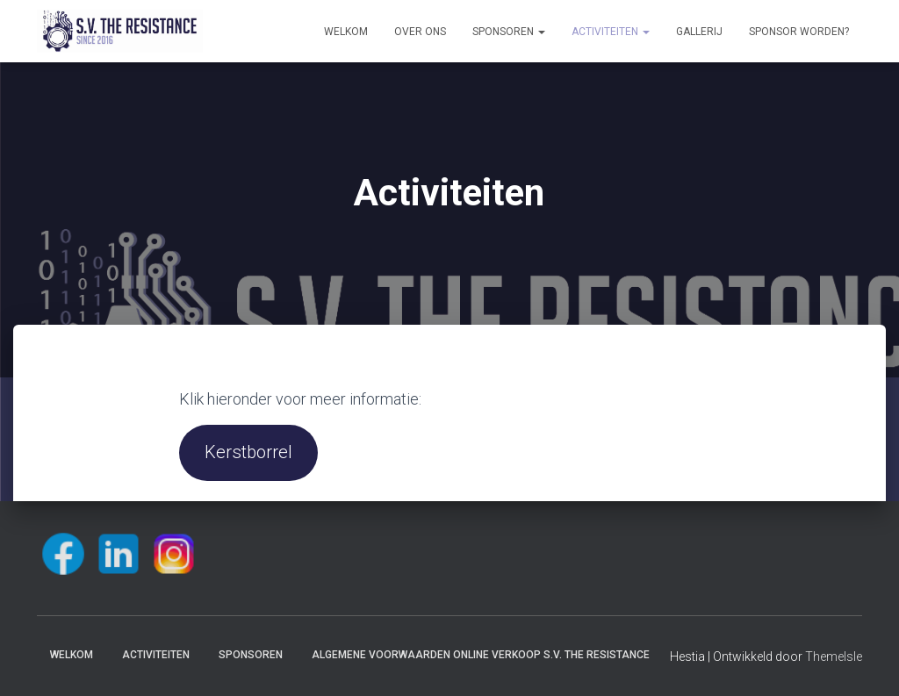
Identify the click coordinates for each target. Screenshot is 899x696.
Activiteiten (611, 31)
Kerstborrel (248, 452)
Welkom (346, 31)
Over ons (420, 31)
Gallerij (699, 31)
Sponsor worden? (799, 31)
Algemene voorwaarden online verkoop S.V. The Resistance (481, 655)
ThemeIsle (833, 656)
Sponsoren (508, 31)
